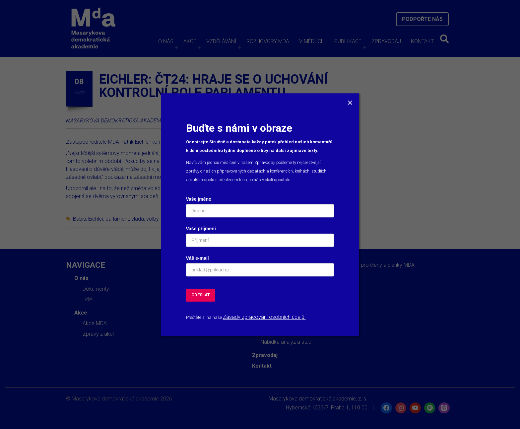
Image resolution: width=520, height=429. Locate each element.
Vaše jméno (199, 199)
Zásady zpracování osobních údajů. (264, 317)
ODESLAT (200, 294)
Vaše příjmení (201, 228)
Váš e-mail (197, 258)
